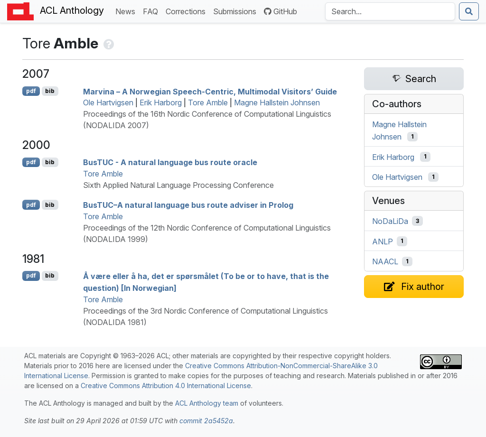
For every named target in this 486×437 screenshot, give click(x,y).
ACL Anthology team (206, 403)
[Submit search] (469, 11)
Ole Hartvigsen (108, 102)
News (127, 10)
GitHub (280, 11)
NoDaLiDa (390, 221)
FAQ (152, 10)
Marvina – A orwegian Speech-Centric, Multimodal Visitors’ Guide (210, 91)
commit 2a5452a (206, 421)
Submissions (236, 10)
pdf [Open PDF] (31, 90)
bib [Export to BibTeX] (50, 90)
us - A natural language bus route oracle (170, 162)
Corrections (187, 10)
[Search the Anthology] (390, 11)
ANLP (382, 241)
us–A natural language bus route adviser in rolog (188, 205)
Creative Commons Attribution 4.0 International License (166, 385)
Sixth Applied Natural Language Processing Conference (178, 185)
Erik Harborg (161, 102)
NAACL (385, 261)
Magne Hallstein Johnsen (277, 102)
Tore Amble (208, 102)
